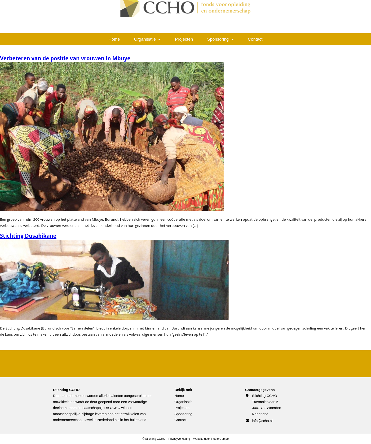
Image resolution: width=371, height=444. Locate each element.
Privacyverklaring (179, 438)
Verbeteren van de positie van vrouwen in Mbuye (65, 58)
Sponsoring (220, 39)
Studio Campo (220, 438)
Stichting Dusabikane (28, 235)
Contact (255, 39)
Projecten (184, 39)
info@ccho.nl (262, 421)
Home (114, 39)
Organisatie (147, 39)
